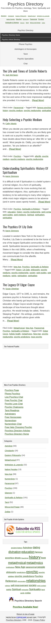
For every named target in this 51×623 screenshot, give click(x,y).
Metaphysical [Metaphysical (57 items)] (32, 16)
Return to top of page (25, 614)
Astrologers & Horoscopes (25, 49)
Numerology (10, 420)
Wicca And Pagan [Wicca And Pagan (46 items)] (35, 22)
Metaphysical (19, 328)
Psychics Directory (25, 4)
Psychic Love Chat (14, 404)
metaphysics (27, 334)
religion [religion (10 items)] (7, 585)
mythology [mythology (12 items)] (10, 567)
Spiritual (30, 215)
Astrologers (10, 414)
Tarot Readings (12, 410)
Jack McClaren (11, 75)
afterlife (38, 156)
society (32, 273)
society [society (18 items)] (33, 585)
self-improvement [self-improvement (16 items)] (19, 585)
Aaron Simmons (12, 176)
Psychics (17, 156)
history (5, 110)
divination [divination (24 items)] (14, 551)
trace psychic (36, 337)
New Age (17, 267)
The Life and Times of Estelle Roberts (25, 71)
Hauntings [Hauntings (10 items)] (24, 558)
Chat (26, 64)
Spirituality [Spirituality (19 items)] (35, 589)
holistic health (15, 334)
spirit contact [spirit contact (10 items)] (41, 585)
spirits (14, 276)
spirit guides (8, 215)
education (12, 212)
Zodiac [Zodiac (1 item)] (43, 22)
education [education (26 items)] (27, 551)
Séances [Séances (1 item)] (22, 22)
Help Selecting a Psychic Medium (22, 119)
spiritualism (40, 215)
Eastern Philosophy (13, 455)
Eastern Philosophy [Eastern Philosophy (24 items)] (21, 16)
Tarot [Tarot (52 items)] (27, 22)
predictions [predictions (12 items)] (21, 572)
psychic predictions (22, 337)
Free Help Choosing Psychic (18, 427)
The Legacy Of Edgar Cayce (19, 284)
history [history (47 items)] (35, 557)
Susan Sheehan (12, 289)
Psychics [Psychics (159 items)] (41, 19)
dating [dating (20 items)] (36, 547)
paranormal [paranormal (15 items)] (31, 567)
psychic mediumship (32, 110)
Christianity (9, 451)
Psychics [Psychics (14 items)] (39, 576)
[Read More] (38, 100)
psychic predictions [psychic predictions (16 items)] (24, 576)
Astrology (9, 446)
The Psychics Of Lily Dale (17, 226)
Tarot (25, 54)
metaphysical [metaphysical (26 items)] (17, 562)
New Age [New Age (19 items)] (20, 567)
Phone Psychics (25, 44)
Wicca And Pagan (12, 507)
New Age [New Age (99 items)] (19, 19)
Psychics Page (12, 390)
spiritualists (7, 218)
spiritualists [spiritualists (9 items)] (25, 589)
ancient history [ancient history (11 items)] (16, 548)
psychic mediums (18, 159)
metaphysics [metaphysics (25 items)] (34, 562)
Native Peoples (11, 469)
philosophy (35, 270)
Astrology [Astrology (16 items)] (27, 547)
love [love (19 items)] (43, 557)
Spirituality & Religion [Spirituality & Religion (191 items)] (12, 22)
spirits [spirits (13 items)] (8, 589)
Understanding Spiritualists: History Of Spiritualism (25, 170)
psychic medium (16, 110)
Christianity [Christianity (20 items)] (11, 16)
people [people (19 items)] (41, 567)
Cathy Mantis (11, 124)
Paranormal (18, 108)
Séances (8, 493)
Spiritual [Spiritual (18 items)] (16, 589)
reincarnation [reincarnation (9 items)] (21, 581)
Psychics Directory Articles (17, 430)
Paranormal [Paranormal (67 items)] (33, 19)
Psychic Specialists (25, 59)
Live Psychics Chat (14, 397)
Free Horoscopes (13, 417)
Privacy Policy (39, 620)
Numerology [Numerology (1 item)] (26, 19)
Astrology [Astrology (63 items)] (4, 16)
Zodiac (7, 512)
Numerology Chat (13, 424)
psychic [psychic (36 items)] (32, 572)
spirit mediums (20, 215)
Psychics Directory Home (17, 434)
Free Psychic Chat (13, 400)
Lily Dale (26, 270)
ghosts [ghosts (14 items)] (17, 558)
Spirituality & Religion (31, 209)
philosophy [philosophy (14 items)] (11, 572)
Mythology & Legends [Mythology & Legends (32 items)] (43, 16)
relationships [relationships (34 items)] (36, 581)
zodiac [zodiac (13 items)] (28, 593)
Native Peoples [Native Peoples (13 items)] (10, 19)
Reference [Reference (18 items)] (11, 581)
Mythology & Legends (14, 465)
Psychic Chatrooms (14, 407)
